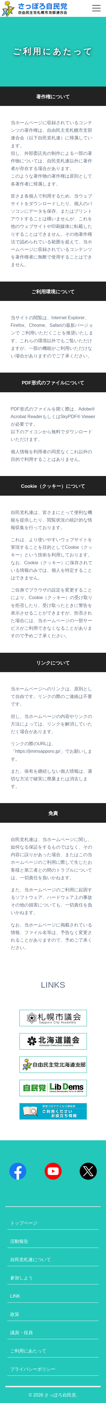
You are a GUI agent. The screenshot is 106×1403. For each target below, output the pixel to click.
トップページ (23, 1223)
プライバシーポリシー (32, 1369)
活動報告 (19, 1241)
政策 (14, 1314)
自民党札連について (30, 1259)
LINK (15, 1296)
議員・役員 (21, 1332)
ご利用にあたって (28, 1350)
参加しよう (21, 1277)
